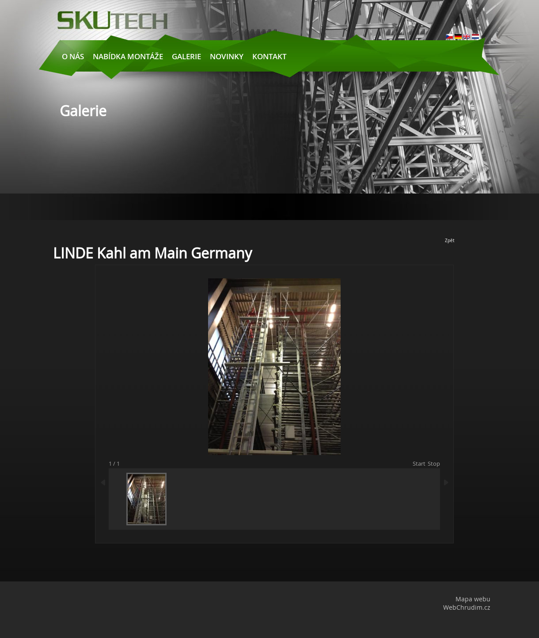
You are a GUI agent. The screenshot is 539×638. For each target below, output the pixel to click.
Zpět (450, 240)
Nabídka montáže (128, 56)
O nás (73, 56)
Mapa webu (472, 599)
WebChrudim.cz (466, 607)
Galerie (186, 56)
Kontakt (269, 56)
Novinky (226, 56)
